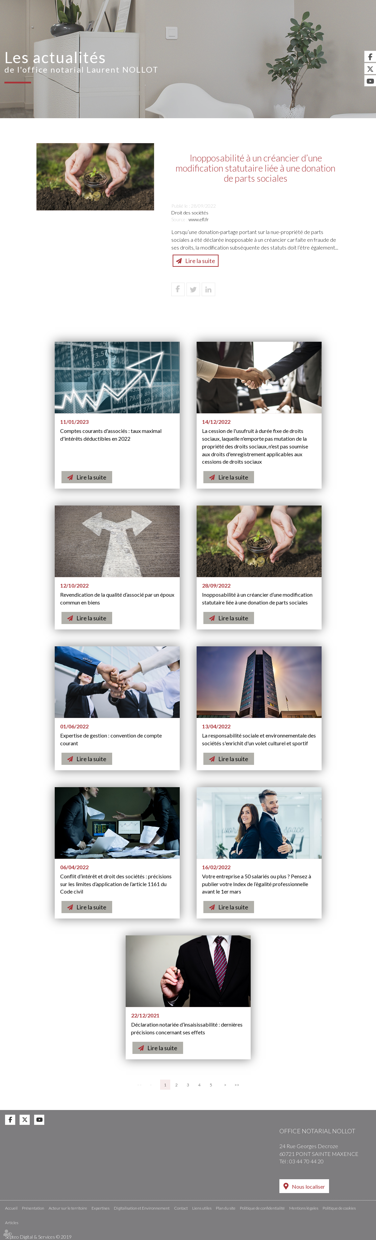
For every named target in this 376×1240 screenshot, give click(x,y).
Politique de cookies (339, 1207)
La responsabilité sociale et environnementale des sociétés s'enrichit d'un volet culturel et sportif (259, 739)
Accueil (17, 29)
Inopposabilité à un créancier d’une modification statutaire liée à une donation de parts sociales (257, 598)
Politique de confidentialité (262, 1207)
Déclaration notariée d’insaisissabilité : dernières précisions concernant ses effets (187, 1028)
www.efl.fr (199, 219)
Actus (326, 29)
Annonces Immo (347, 4)
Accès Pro (247, 4)
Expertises (184, 29)
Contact (358, 29)
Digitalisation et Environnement (258, 29)
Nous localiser (308, 1186)
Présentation (57, 29)
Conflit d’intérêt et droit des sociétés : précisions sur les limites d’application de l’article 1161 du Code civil (116, 884)
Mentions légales (303, 1207)
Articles (11, 1222)
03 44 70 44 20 (306, 1161)
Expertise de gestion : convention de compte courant (111, 739)
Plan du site (225, 1207)
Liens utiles (201, 1207)
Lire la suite (200, 260)
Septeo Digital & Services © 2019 (38, 1236)
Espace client (293, 4)
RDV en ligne (202, 4)
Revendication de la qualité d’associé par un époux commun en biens (117, 598)
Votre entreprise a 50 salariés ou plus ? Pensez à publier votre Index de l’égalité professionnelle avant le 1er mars (256, 884)
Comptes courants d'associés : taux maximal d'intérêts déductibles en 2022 (110, 435)
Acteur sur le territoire (123, 29)
